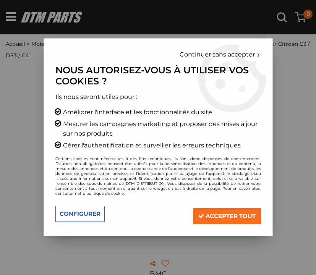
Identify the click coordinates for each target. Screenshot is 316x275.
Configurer (81, 213)
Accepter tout (223, 213)
